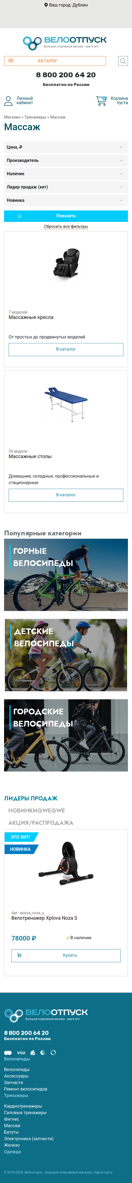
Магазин (12, 117)
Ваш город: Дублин (68, 5)
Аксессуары (16, 1076)
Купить (70, 955)
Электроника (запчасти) (28, 1138)
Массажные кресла (31, 317)
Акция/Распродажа (40, 823)
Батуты (11, 1132)
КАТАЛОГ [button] (32, 60)
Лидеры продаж (30, 798)
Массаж (12, 1125)
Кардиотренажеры (23, 1106)
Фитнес (11, 1119)
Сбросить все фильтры (66, 226)
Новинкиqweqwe (36, 811)
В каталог (66, 349)
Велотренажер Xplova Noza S (44, 918)
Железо (12, 1145)
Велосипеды (17, 1069)
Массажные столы (30, 456)
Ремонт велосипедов (25, 1089)
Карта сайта (103, 1172)
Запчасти (13, 1082)
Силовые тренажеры (25, 1112)
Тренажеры (35, 117)
